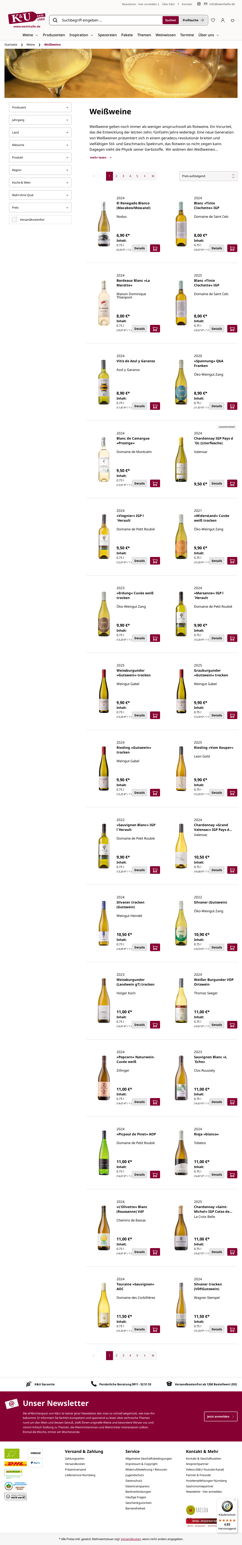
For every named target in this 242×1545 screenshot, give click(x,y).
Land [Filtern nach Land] (40, 132)
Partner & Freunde (198, 1475)
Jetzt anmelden (220, 1416)
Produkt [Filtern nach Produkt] (40, 157)
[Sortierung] (208, 176)
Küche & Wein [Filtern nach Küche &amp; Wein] (40, 182)
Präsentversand (75, 1469)
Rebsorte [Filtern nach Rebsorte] (40, 145)
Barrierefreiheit (135, 1508)
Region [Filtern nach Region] (40, 170)
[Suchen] (171, 20)
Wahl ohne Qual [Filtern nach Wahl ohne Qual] (40, 195)
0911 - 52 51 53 (141, 1384)
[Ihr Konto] (223, 20)
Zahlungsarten (74, 1458)
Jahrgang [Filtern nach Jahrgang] (40, 120)
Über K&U (168, 4)
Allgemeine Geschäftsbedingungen (148, 1458)
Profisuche (193, 20)
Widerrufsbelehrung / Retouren (146, 1469)
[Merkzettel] (213, 20)
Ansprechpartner (197, 1464)
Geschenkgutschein (138, 1503)
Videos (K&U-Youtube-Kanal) (205, 1469)
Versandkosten (75, 1464)
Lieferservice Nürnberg (80, 1475)
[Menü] (235, 1501)
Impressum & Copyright (141, 1464)
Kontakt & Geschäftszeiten (203, 1458)
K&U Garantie (45, 1384)
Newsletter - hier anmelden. (204, 1492)
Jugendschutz (134, 1475)
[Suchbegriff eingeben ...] (111, 20)
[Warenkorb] (233, 20)
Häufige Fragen (135, 1497)
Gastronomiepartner (199, 1486)
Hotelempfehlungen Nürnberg (206, 1481)
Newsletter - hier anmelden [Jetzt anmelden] (139, 4)
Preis (40, 207)
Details (139, 248)
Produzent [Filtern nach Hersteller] (40, 107)
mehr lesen (100, 157)
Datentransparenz (137, 1486)
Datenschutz (133, 1481)
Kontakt (187, 4)
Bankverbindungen (138, 1492)
